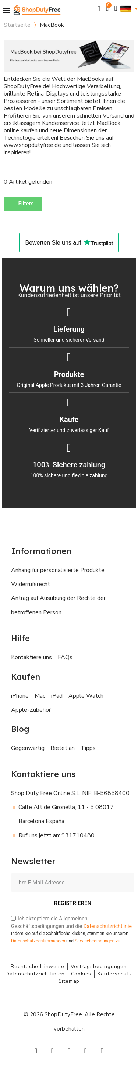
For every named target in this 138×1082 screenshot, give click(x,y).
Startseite (17, 25)
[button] (99, 8)
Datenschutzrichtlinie (108, 926)
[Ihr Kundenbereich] (116, 8)
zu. (98, 940)
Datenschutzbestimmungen (38, 940)
